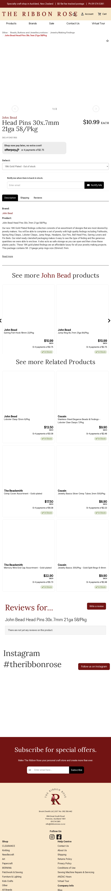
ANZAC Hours (64, 889)
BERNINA (7, 879)
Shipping (24, 199)
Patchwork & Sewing (12, 884)
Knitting (6, 861)
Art (3, 870)
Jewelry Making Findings (62, 33)
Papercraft (7, 875)
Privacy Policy (64, 875)
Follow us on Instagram (94, 676)
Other (5, 33)
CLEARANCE (8, 856)
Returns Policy (65, 870)
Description (10, 199)
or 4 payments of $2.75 (26, 150)
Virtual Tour (98, 23)
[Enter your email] (51, 780)
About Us (62, 861)
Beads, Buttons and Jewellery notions (29, 33)
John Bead (9, 118)
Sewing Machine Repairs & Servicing (76, 884)
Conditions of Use (66, 879)
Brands (33, 23)
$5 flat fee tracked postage (70, 4)
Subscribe (76, 780)
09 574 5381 (97, 4)
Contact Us (72, 23)
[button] (85, 14)
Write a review (96, 615)
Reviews (38, 199)
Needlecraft (8, 865)
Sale (51, 23)
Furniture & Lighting (11, 889)
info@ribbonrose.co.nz (55, 834)
